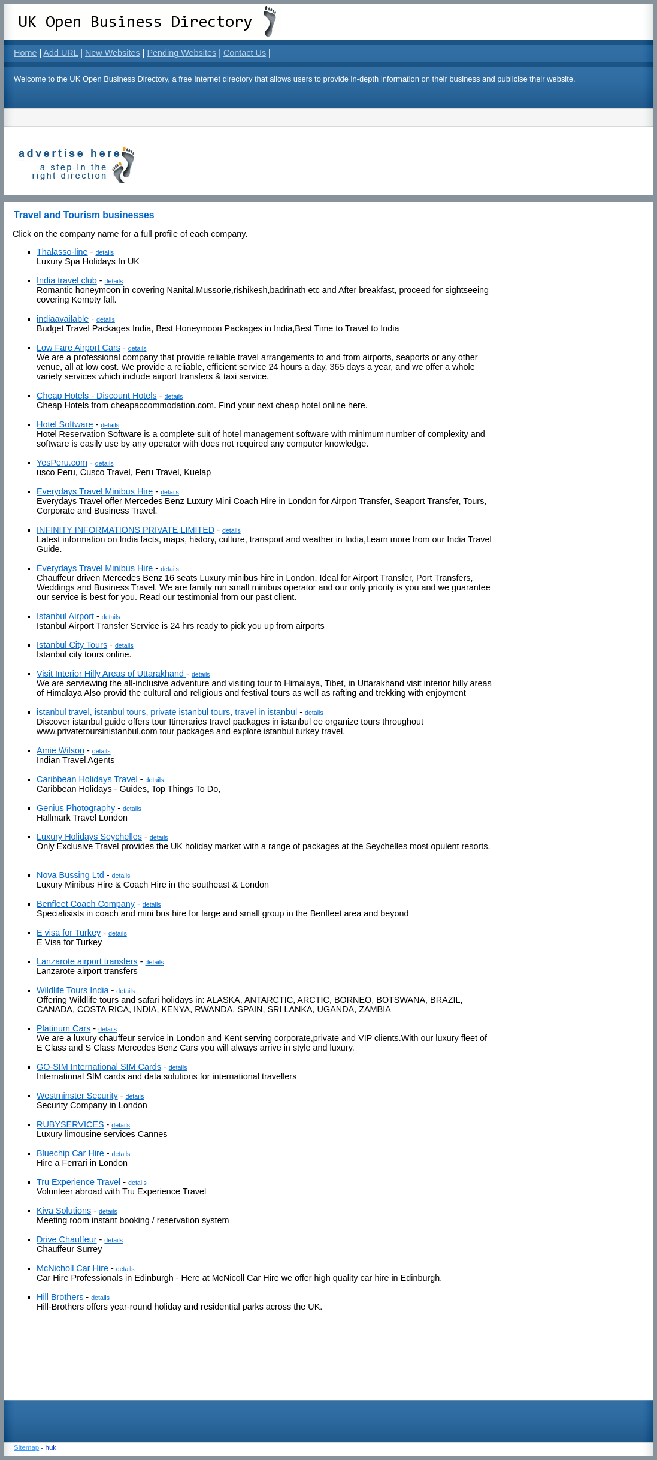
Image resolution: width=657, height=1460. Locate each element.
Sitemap (26, 1447)
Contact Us (244, 53)
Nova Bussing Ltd (70, 875)
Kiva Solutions (64, 1210)
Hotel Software (65, 424)
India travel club (67, 280)
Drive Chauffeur (67, 1239)
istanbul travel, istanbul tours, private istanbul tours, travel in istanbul (167, 712)
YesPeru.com (62, 462)
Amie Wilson (60, 750)
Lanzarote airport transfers (87, 961)
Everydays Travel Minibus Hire (95, 491)
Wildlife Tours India (74, 990)
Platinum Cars (63, 1028)
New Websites (112, 53)
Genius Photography (76, 808)
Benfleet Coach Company (86, 904)
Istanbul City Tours (72, 645)
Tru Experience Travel (78, 1182)
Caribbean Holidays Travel (87, 779)
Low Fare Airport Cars (78, 347)
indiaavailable (63, 319)
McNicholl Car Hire (72, 1268)
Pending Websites (181, 53)
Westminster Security (77, 1095)
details (104, 252)
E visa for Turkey (69, 932)
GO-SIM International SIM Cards (99, 1067)
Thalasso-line (62, 252)
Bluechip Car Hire (70, 1153)
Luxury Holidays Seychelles (89, 836)
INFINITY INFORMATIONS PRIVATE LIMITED (125, 530)
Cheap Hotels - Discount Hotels (97, 395)
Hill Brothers (60, 1297)
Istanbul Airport (65, 616)
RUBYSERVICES (70, 1124)
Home (25, 53)
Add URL (60, 53)
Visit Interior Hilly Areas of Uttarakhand (111, 673)
